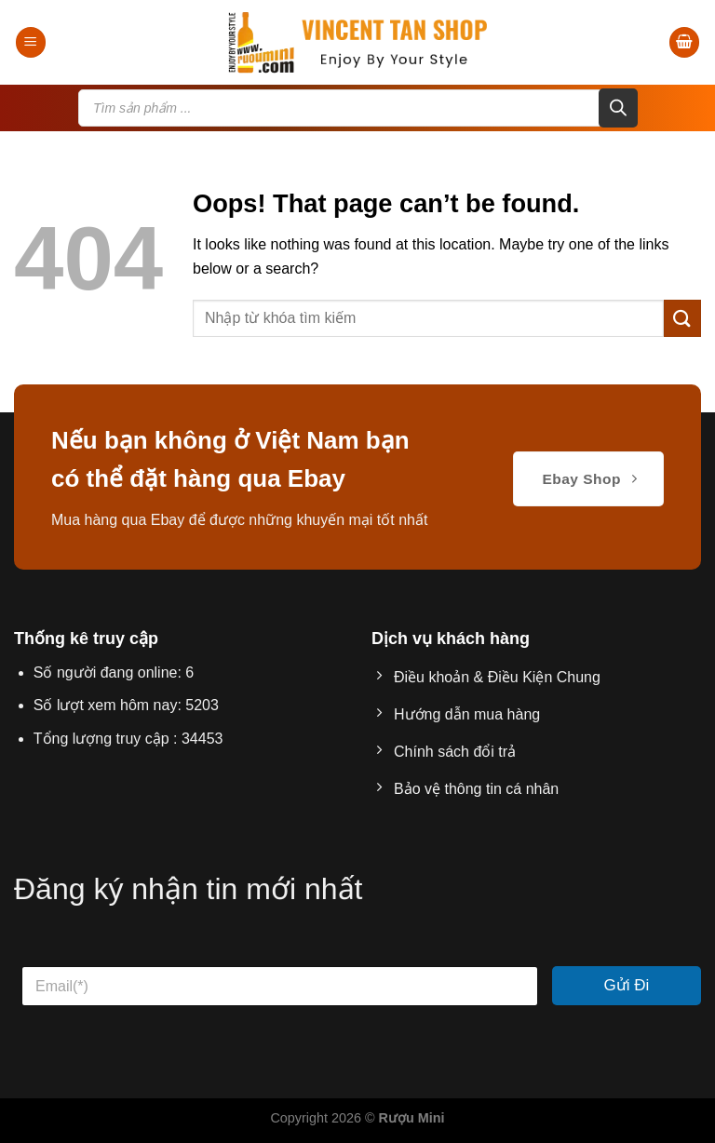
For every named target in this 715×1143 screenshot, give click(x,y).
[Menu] (31, 42)
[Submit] (682, 318)
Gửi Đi (627, 985)
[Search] (618, 108)
